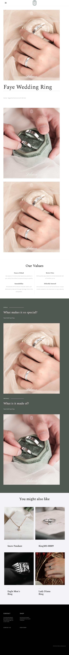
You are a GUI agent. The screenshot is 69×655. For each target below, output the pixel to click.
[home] (34, 3)
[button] (5, 2)
